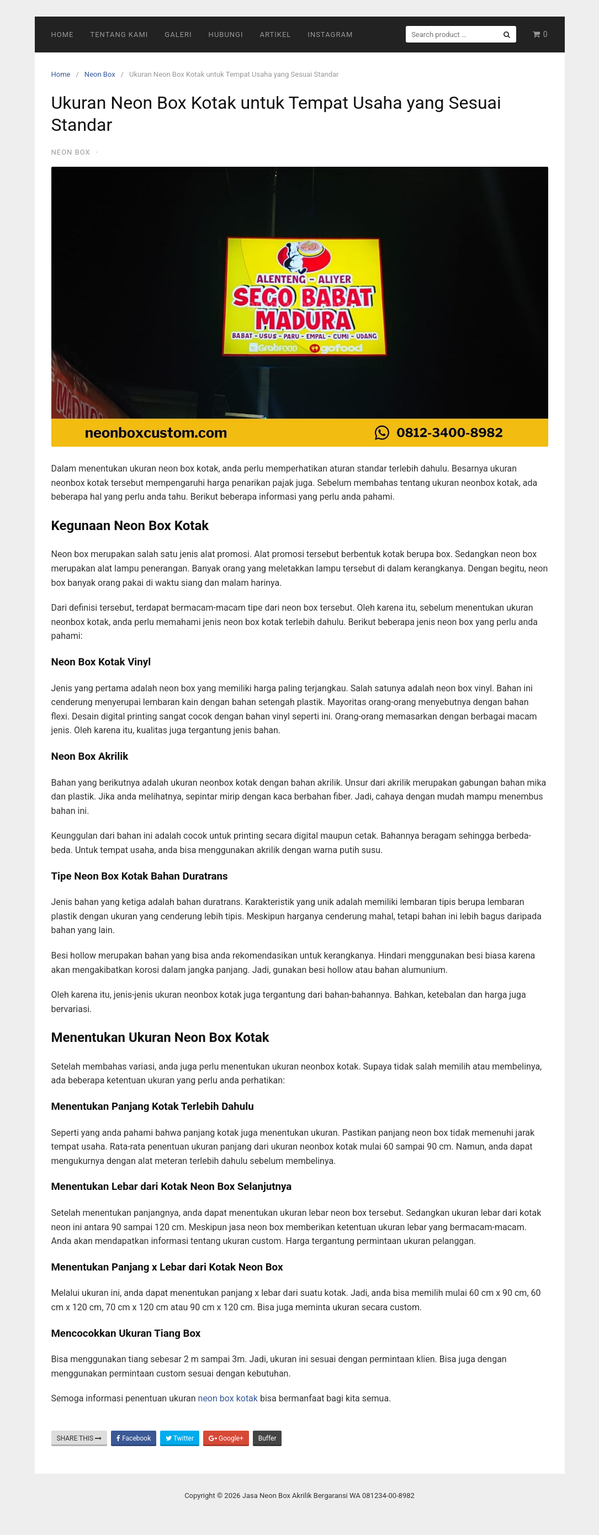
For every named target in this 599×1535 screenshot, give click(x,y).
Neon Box (99, 74)
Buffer (267, 1438)
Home (62, 34)
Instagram (330, 34)
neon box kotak (228, 1398)
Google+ (226, 1438)
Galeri (178, 34)
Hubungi (226, 34)
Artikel (275, 34)
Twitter (180, 1438)
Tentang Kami (119, 34)
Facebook (133, 1438)
